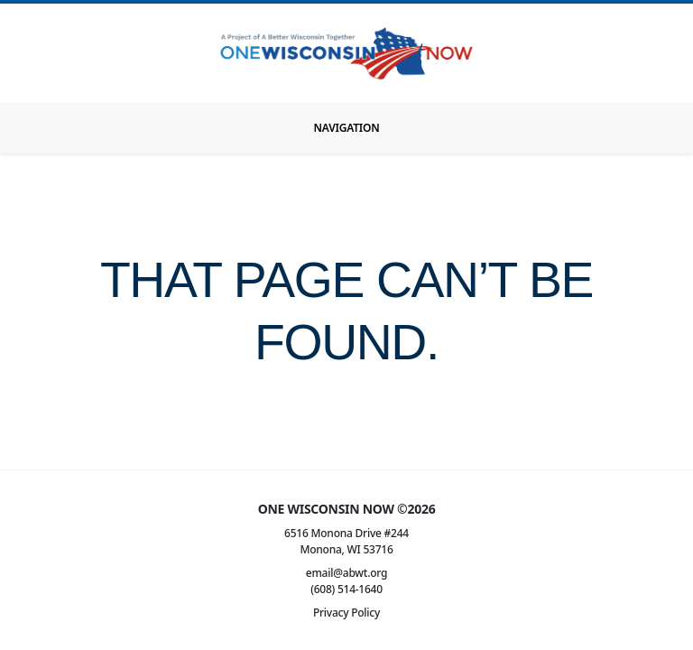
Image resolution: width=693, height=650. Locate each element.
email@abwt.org (346, 572)
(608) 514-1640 (346, 589)
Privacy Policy (346, 612)
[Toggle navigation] (346, 128)
